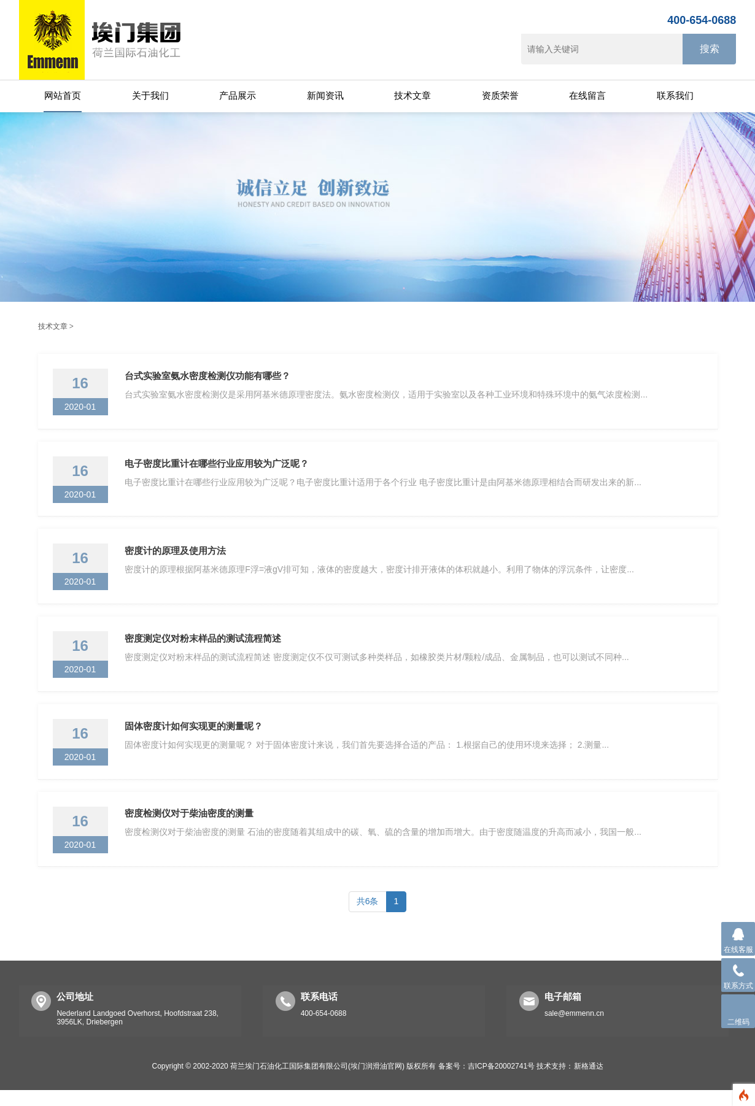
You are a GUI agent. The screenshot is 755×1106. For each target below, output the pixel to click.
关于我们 (150, 95)
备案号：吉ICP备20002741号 (486, 1082)
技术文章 (412, 95)
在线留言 (587, 95)
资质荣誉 (500, 95)
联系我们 (675, 95)
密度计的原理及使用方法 (177, 557)
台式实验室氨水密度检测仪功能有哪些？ (209, 377)
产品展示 (237, 95)
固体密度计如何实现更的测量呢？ (195, 737)
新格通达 (588, 1082)
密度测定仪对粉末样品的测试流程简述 (204, 647)
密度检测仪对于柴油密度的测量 (190, 828)
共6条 (368, 917)
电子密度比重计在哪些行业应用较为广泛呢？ (218, 467)
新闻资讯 (325, 95)
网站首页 (62, 95)
